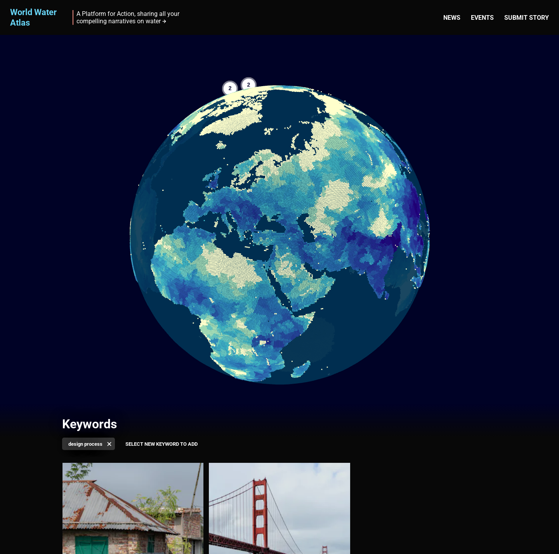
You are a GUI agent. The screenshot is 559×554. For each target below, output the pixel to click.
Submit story (526, 17)
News (451, 17)
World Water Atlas (33, 17)
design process (85, 444)
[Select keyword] (161, 444)
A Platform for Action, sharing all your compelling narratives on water (127, 17)
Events (482, 17)
